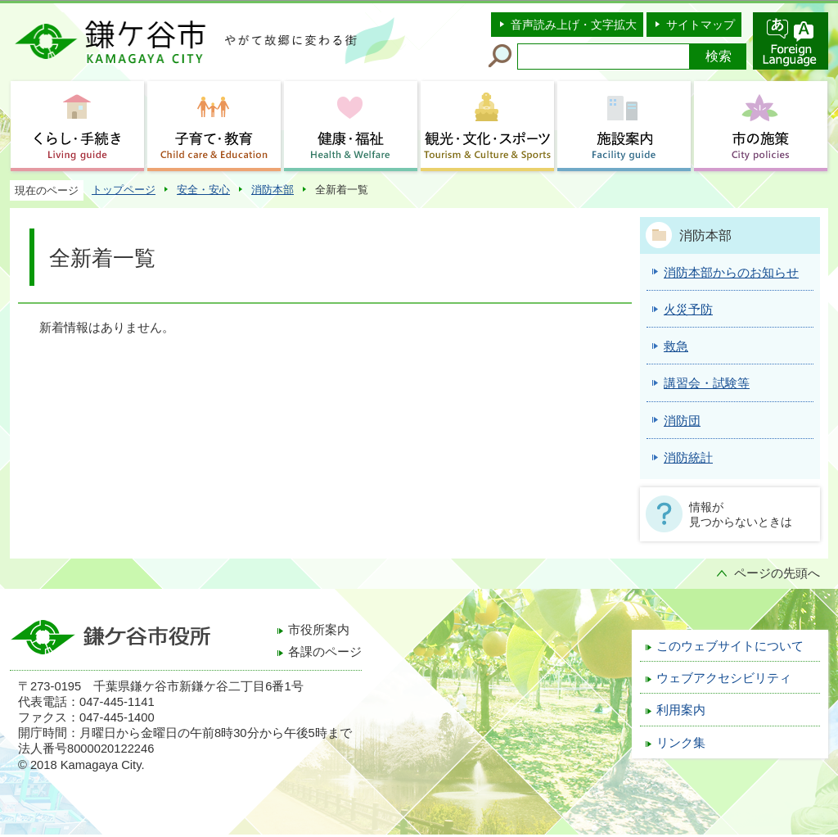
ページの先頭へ (777, 573)
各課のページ (325, 651)
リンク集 (680, 742)
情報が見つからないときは (740, 514)
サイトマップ (700, 24)
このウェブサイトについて (730, 646)
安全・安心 (203, 189)
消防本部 (272, 189)
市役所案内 (318, 629)
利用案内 (680, 710)
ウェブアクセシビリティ (723, 678)
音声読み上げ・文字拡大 (574, 24)
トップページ (123, 189)
